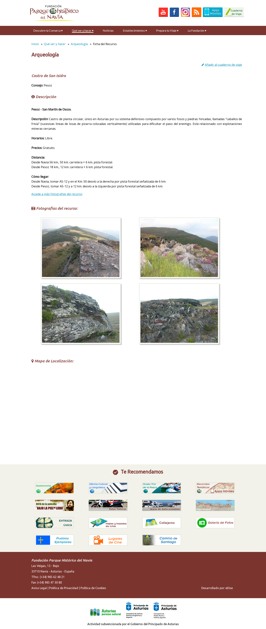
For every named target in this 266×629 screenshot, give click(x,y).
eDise (229, 588)
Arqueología (79, 44)
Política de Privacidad (63, 588)
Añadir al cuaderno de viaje (223, 65)
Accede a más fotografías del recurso (56, 194)
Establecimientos (135, 30)
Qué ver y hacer (82, 30)
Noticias (108, 30)
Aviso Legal (39, 588)
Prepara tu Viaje (167, 30)
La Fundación (197, 30)
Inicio (35, 44)
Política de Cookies (93, 588)
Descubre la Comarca (48, 30)
